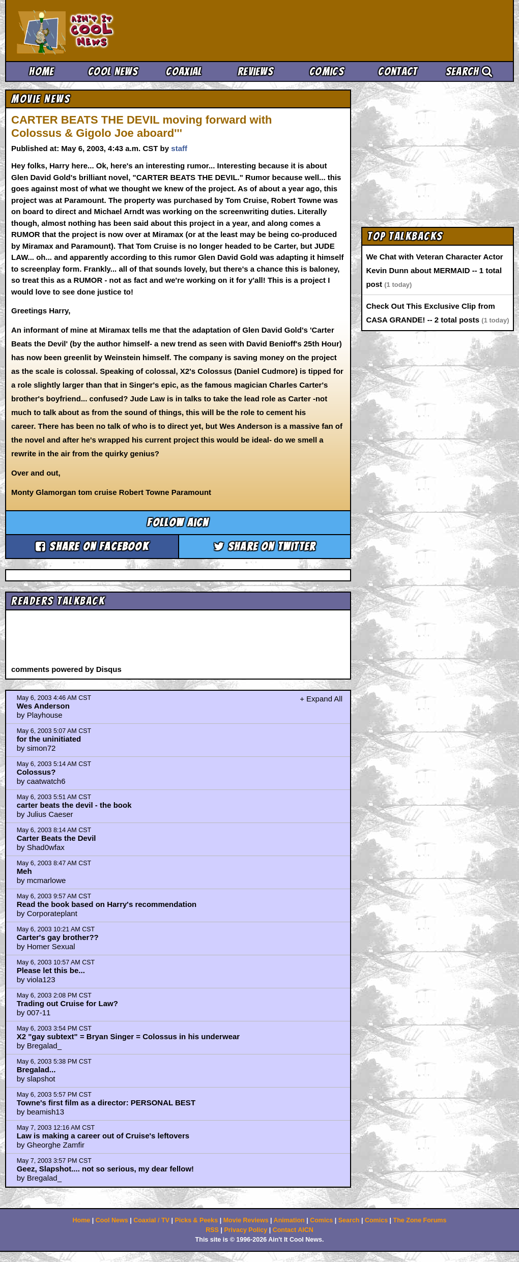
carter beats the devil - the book (74, 805)
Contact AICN (293, 1230)
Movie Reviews (246, 1220)
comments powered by (66, 669)
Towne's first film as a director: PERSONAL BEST (106, 1102)
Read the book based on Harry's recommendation (107, 904)
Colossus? (36, 772)
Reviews (255, 71)
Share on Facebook (92, 546)
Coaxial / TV (151, 1220)
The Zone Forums (420, 1220)
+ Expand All (321, 698)
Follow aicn (178, 523)
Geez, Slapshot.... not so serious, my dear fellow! (105, 1168)
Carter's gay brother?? (58, 937)
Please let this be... (51, 970)
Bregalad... (36, 1069)
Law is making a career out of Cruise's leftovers (103, 1135)
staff (179, 148)
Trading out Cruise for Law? (67, 1003)
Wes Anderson (43, 705)
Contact (397, 71)
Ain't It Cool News (91, 30)
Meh (24, 871)
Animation (289, 1220)
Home (41, 71)
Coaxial (184, 71)
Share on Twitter (265, 546)
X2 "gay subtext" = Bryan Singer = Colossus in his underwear (128, 1036)
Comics (326, 71)
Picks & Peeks (196, 1220)
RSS (212, 1230)
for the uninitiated (49, 739)
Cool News (113, 71)
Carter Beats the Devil (56, 838)
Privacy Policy (245, 1230)
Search (469, 71)
